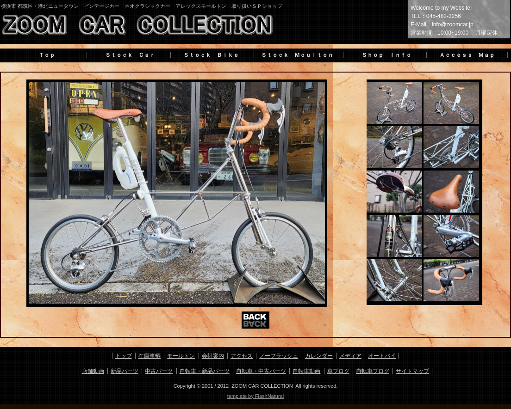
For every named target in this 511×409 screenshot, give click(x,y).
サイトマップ (412, 371)
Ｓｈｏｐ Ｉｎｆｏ (383, 55)
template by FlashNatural (255, 396)
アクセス (242, 356)
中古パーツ (159, 371)
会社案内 (213, 356)
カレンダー (319, 356)
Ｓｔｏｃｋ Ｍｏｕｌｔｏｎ (297, 55)
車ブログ (338, 371)
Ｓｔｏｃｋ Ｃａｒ (127, 55)
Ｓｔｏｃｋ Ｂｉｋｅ (211, 55)
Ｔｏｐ (46, 55)
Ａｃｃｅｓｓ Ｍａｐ (467, 55)
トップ (123, 356)
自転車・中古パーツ (261, 371)
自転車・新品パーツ (205, 371)
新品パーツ (124, 371)
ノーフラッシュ (278, 356)
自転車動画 (306, 371)
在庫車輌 (149, 356)
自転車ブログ (372, 371)
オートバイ (382, 356)
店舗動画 (93, 371)
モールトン (181, 356)
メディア (350, 356)
